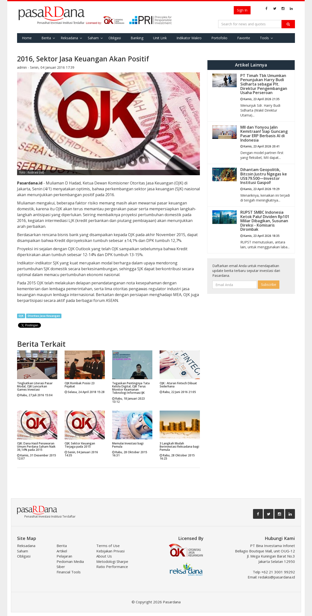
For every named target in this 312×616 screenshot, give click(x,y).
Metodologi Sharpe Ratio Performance (112, 564)
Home (27, 38)
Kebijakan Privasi (110, 551)
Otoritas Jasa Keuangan (44, 316)
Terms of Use (108, 545)
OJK (21, 316)
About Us (104, 556)
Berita (46, 38)
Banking (137, 38)
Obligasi (114, 38)
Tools (264, 38)
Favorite (243, 38)
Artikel (62, 551)
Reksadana (69, 38)
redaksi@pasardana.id (276, 577)
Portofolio (219, 38)
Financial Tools (69, 571)
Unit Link (160, 38)
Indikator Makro (189, 38)
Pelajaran (64, 556)
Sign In (242, 10)
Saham (93, 38)
